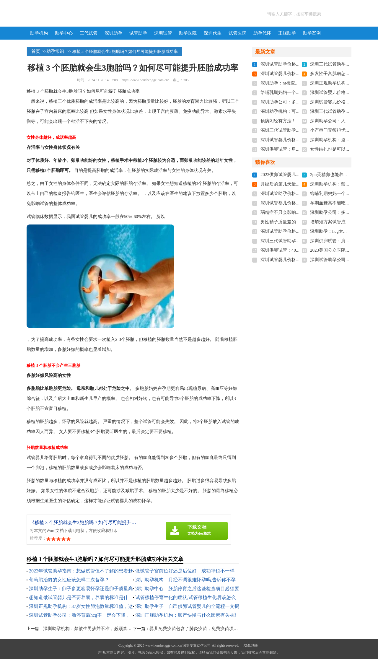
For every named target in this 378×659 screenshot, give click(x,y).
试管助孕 (138, 33)
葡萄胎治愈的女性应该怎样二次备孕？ (69, 579)
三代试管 (88, 33)
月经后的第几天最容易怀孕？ (289, 184)
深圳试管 (163, 33)
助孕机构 (39, 33)
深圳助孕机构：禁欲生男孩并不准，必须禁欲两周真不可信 (100, 628)
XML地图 (250, 645)
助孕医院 (188, 33)
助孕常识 (55, 51)
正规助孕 (287, 33)
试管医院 (237, 33)
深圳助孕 (113, 33)
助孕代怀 (262, 33)
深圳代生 (212, 33)
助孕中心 (64, 33)
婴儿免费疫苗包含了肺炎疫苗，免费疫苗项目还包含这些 (204, 628)
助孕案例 (312, 33)
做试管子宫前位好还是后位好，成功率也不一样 (184, 570)
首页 (35, 51)
